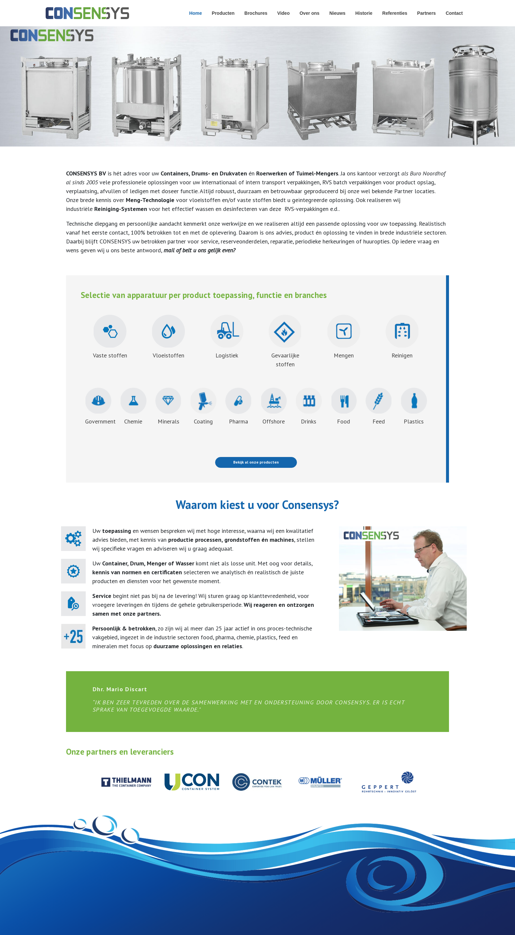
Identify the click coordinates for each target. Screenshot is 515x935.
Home (195, 13)
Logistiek (226, 355)
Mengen (343, 337)
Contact (454, 13)
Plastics (414, 406)
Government (100, 406)
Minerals (168, 406)
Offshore (273, 406)
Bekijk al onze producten (256, 462)
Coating (203, 406)
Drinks (309, 406)
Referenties (394, 13)
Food (344, 406)
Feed (379, 406)
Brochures (255, 13)
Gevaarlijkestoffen (285, 341)
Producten (223, 13)
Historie (363, 13)
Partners (426, 13)
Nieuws (337, 13)
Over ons (310, 13)
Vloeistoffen (168, 355)
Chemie (133, 406)
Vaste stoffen (110, 355)
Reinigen (402, 337)
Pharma (238, 406)
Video (283, 13)
